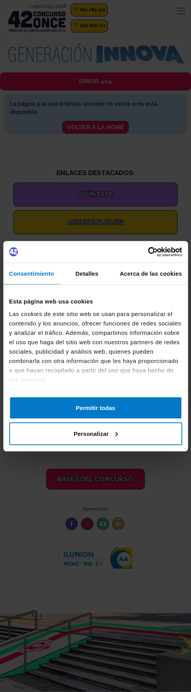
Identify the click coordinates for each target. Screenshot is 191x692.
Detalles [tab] (86, 273)
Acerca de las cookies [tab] (151, 273)
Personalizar (96, 433)
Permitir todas (95, 408)
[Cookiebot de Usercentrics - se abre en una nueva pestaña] (147, 252)
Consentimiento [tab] (31, 273)
